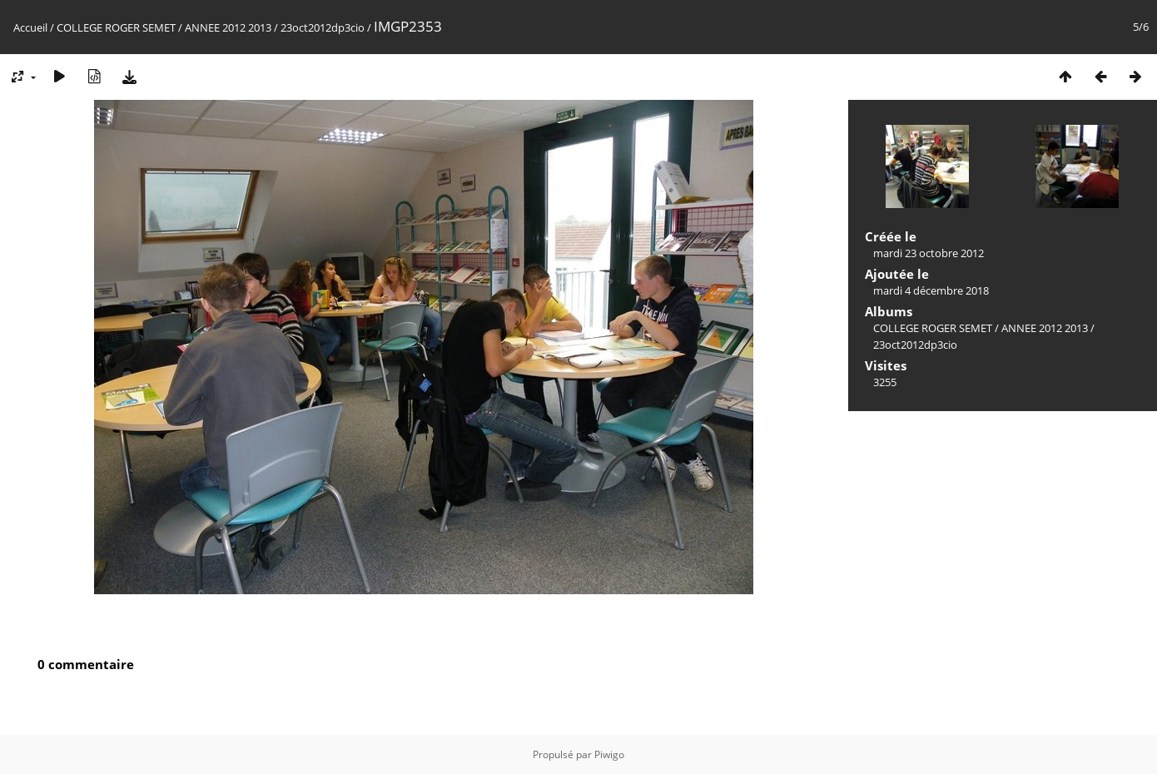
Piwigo (609, 754)
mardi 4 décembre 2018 (931, 290)
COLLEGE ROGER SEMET (116, 27)
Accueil (30, 27)
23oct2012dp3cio (323, 27)
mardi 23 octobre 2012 (928, 253)
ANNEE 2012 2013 (228, 27)
